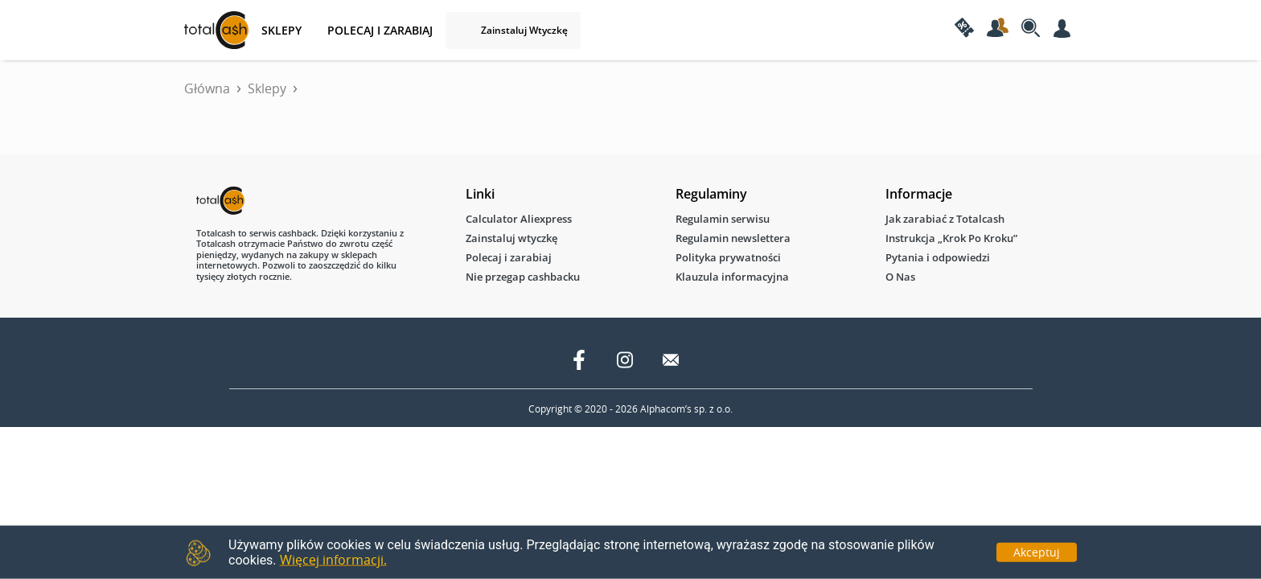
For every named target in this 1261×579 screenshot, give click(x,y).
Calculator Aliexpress (519, 218)
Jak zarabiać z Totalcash (944, 218)
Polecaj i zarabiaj (380, 30)
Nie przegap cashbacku (523, 276)
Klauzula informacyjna (732, 276)
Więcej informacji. (333, 560)
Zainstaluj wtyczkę (524, 30)
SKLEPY (281, 30)
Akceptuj (1036, 551)
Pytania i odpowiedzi (937, 257)
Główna (207, 88)
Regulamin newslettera (733, 238)
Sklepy (267, 88)
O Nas (900, 276)
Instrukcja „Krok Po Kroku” (951, 238)
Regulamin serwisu (723, 218)
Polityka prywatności (728, 257)
